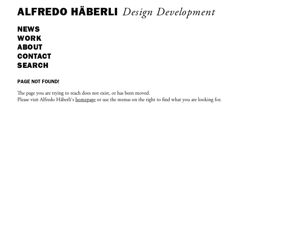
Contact (34, 56)
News (28, 29)
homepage (85, 99)
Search (33, 65)
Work (29, 38)
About (29, 47)
